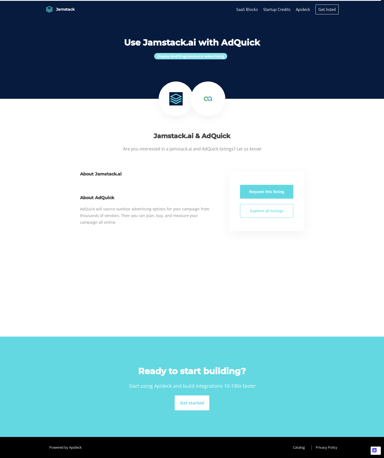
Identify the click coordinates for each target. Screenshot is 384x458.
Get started (192, 403)
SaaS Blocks (247, 9)
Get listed (327, 9)
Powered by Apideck (65, 447)
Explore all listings (266, 210)
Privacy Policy (326, 447)
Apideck (303, 9)
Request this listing (266, 191)
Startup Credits (276, 9)
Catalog (299, 447)
